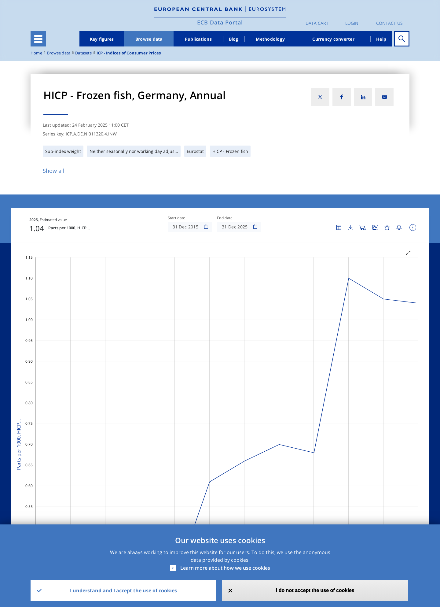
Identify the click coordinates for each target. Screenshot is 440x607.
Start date (176, 218)
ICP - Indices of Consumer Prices (129, 53)
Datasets (83, 53)
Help (381, 39)
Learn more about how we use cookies (225, 567)
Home (36, 53)
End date (225, 218)
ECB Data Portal (220, 22)
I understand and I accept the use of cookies (123, 590)
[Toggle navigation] (38, 38)
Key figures (102, 39)
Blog (233, 39)
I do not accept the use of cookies (315, 590)
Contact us (389, 23)
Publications (198, 39)
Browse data (149, 39)
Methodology (270, 39)
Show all (53, 170)
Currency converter (333, 39)
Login (351, 23)
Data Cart (317, 23)
